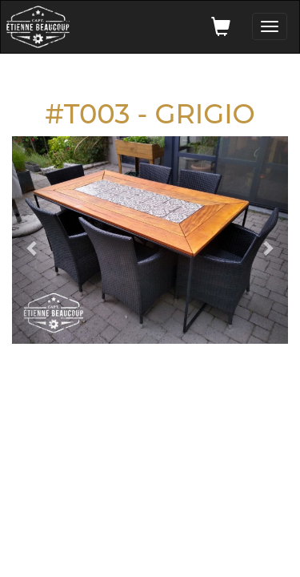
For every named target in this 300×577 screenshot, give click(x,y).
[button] (33, 240)
